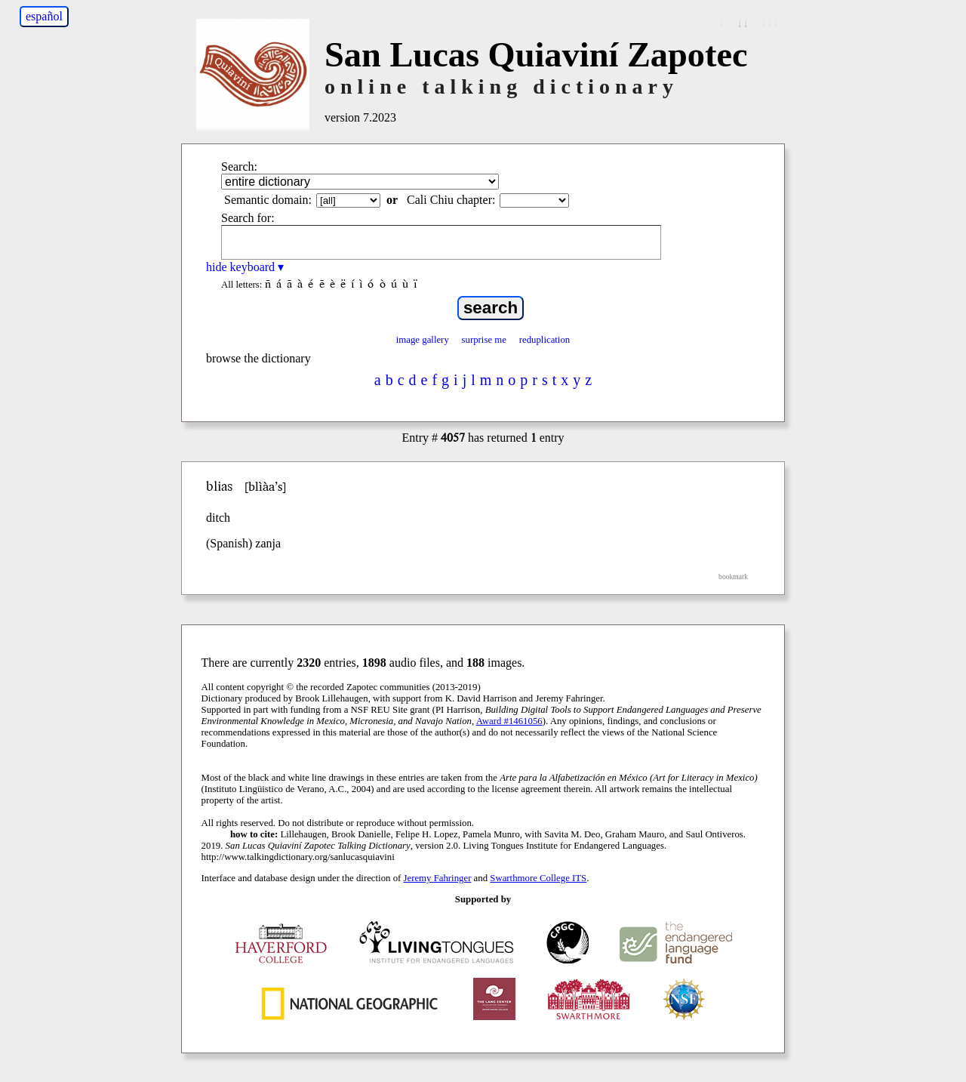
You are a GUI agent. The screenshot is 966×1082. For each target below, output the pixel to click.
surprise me (484, 339)
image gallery (422, 339)
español (44, 16)
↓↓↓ (770, 23)
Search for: (248, 217)
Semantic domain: (268, 199)
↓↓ (743, 23)
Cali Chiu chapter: (451, 199)
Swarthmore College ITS (538, 878)
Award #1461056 (509, 721)
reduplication (545, 339)
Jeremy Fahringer (438, 878)
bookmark (733, 576)
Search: (239, 166)
